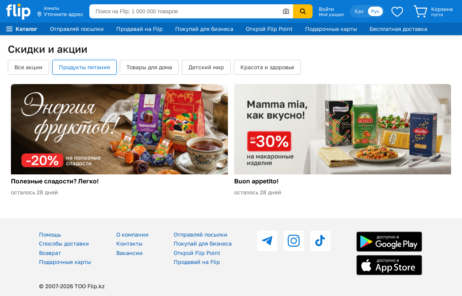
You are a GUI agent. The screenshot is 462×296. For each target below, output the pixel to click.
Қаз (359, 11)
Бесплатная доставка (398, 28)
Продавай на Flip (139, 28)
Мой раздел (331, 14)
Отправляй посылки (77, 28)
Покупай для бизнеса (204, 28)
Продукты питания (84, 67)
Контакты (129, 243)
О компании (132, 234)
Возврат (50, 252)
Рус (375, 11)
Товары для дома (149, 67)
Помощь (50, 234)
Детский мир (206, 67)
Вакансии (129, 252)
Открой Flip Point (269, 28)
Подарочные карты (331, 28)
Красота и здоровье (267, 67)
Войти (326, 9)
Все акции (28, 67)
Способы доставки (64, 243)
